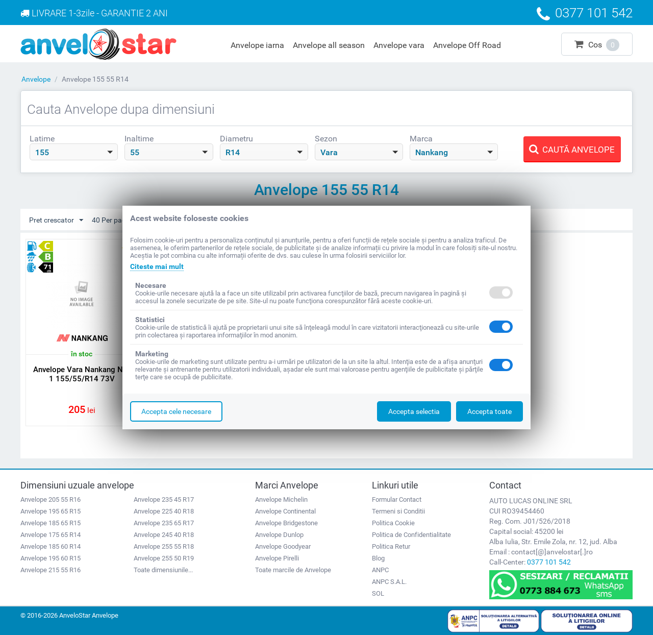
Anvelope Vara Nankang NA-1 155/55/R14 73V (82, 374)
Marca (421, 138)
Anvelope (36, 79)
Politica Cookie (393, 523)
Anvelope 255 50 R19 (164, 558)
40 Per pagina (118, 220)
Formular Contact (396, 499)
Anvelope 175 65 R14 (50, 535)
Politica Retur (391, 546)
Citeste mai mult (157, 266)
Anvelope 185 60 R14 (50, 546)
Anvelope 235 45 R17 (164, 499)
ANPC (380, 570)
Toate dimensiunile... (163, 570)
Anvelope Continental (285, 511)
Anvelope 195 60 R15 (50, 558)
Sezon (326, 138)
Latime (42, 138)
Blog (378, 558)
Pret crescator (56, 220)
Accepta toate (489, 411)
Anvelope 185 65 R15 (50, 523)
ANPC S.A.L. (389, 581)
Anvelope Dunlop (279, 535)
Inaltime (139, 138)
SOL (378, 593)
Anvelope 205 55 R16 (50, 499)
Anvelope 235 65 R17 (164, 523)
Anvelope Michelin (281, 499)
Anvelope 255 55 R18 (164, 546)
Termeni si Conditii (398, 511)
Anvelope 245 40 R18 (164, 535)
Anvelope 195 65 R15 (50, 511)
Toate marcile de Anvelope (293, 570)
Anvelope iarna (257, 45)
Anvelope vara (398, 45)
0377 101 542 (549, 562)
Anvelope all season (329, 45)
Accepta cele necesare (176, 411)
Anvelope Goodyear (283, 546)
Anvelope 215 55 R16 (50, 570)
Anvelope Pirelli (277, 558)
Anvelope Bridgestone (286, 523)
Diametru (236, 138)
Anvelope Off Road (467, 45)
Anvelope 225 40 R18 (164, 511)
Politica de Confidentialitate (411, 535)
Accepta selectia (414, 411)
